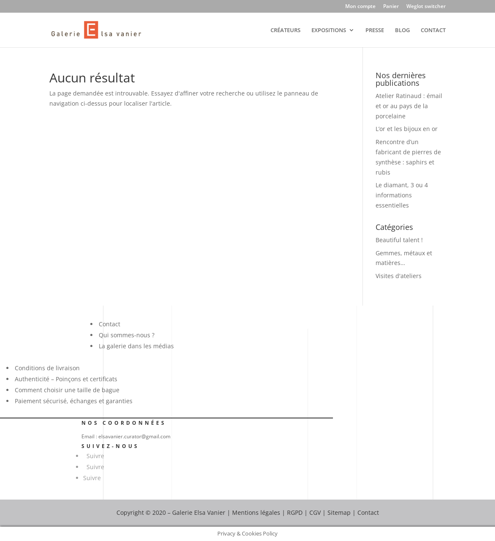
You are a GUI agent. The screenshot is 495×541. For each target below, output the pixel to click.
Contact (109, 324)
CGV (315, 512)
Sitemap (339, 512)
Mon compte (360, 7)
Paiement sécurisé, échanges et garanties (74, 401)
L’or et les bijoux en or (407, 129)
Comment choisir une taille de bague (67, 390)
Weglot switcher (426, 7)
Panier (391, 7)
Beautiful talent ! (399, 240)
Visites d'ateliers (399, 276)
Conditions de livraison (47, 368)
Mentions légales (256, 512)
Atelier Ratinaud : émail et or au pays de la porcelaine (409, 106)
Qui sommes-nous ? (126, 335)
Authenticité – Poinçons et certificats (66, 379)
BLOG (402, 30)
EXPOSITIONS (328, 30)
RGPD (295, 512)
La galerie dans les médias (136, 346)
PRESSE (374, 30)
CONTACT (433, 30)
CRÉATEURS (285, 30)
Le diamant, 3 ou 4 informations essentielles (402, 195)
